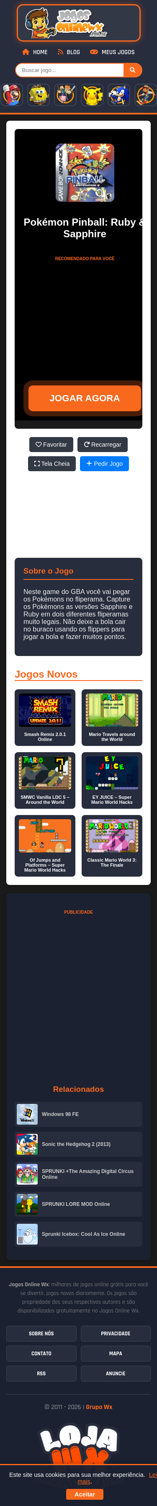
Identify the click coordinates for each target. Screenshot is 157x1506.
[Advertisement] (85, 317)
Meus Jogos (112, 52)
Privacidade (115, 1333)
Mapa (115, 1353)
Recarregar (102, 444)
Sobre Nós (41, 1333)
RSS (41, 1373)
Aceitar (85, 1494)
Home (34, 52)
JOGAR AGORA (84, 398)
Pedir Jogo (104, 463)
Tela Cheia (52, 463)
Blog (69, 52)
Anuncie (115, 1373)
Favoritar (51, 444)
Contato (41, 1353)
